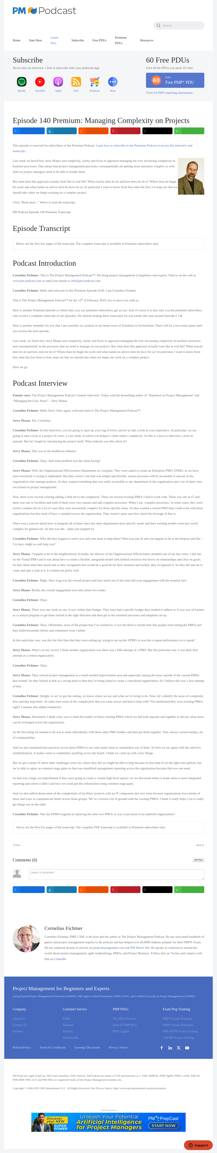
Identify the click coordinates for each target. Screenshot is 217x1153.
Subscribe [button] (77, 40)
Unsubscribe (71, 1037)
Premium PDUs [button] (121, 40)
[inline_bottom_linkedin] (62, 889)
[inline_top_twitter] (157, 130)
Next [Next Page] (200, 845)
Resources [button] (146, 40)
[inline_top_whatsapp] (189, 130)
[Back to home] (44, 10)
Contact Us (20, 1025)
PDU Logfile (121, 1031)
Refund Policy (22, 1047)
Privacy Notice (118, 1047)
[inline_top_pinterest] (125, 130)
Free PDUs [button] (99, 40)
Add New (198, 860)
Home (17, 40)
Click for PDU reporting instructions (169, 92)
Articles (68, 1031)
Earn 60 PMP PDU (125, 1025)
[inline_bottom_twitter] (157, 889)
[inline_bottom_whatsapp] (189, 889)
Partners (18, 1031)
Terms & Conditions (52, 1047)
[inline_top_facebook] (29, 130)
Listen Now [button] (54, 40)
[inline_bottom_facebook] (29, 889)
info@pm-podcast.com (85, 280)
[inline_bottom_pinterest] (125, 889)
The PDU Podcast (124, 1018)
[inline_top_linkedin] (62, 130)
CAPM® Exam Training (178, 1037)
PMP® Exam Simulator (178, 1025)
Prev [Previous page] (16, 845)
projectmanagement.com (108, 947)
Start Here (35, 40)
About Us (19, 1018)
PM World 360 (140, 947)
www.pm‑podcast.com (27, 280)
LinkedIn (60, 959)
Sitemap (68, 1025)
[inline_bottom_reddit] (93, 889)
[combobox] (178, 25)
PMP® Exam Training (177, 1018)
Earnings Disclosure (87, 1047)
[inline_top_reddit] (93, 130)
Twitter (174, 953)
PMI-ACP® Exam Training (180, 1031)
